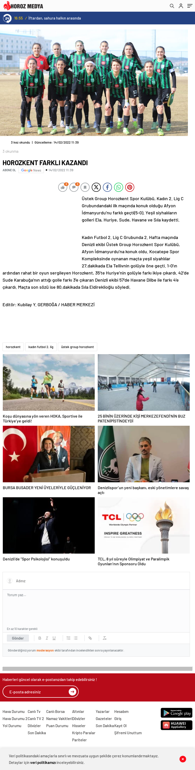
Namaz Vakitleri (59, 718)
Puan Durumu (57, 725)
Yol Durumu (12, 725)
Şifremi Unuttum (128, 732)
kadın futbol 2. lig (40, 347)
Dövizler (34, 725)
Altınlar (78, 711)
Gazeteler (104, 718)
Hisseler (79, 725)
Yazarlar (103, 711)
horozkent (13, 347)
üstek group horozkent (77, 347)
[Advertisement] (41, 228)
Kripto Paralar (83, 732)
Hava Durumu (14, 711)
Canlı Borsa (55, 711)
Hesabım (121, 711)
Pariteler (79, 740)
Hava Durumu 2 (15, 718)
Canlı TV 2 (36, 718)
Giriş (117, 718)
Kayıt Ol (120, 725)
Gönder (18, 638)
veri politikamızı (43, 762)
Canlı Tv (34, 711)
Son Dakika (37, 732)
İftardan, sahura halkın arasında (54, 18)
